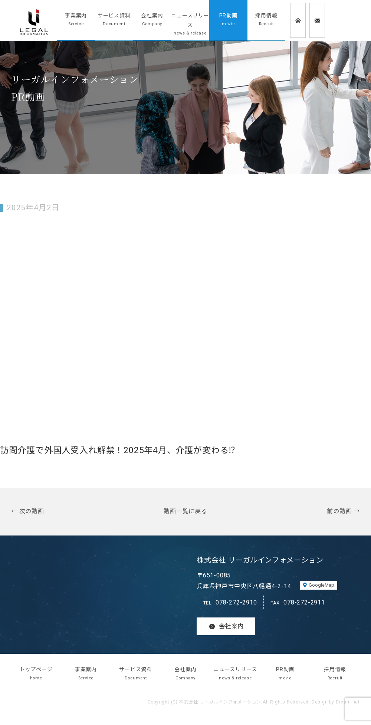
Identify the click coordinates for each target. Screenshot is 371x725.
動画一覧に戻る (185, 511)
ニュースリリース (190, 25)
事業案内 (76, 20)
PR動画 (228, 20)
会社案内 (152, 20)
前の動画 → (343, 511)
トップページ (36, 674)
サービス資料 (114, 20)
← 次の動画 (27, 511)
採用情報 (266, 20)
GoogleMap (321, 585)
